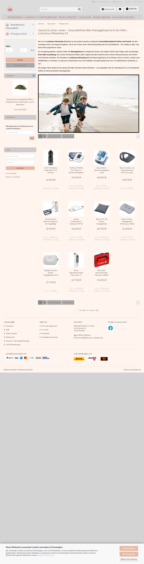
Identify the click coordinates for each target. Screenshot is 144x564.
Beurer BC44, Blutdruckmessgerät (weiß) (102, 170)
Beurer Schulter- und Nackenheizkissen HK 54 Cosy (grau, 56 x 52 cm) (127, 170)
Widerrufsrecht (11, 333)
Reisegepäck (15, 17)
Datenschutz (10, 337)
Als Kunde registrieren (49, 326)
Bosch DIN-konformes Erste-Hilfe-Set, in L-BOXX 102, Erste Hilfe (102, 272)
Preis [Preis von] (8, 46)
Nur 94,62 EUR (20, 109)
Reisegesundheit (16, 33)
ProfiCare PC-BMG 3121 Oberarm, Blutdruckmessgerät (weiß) (76, 170)
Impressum (9, 326)
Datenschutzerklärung (46, 555)
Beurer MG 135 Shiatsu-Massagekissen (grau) (101, 221)
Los (32, 138)
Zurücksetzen (20, 65)
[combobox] (54, 136)
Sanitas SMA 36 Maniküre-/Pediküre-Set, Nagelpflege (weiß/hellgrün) (50, 221)
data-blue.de (136, 370)
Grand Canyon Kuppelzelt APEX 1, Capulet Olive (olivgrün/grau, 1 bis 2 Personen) (20, 102)
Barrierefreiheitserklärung (101, 2)
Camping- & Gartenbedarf (41, 17)
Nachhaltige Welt (123, 17)
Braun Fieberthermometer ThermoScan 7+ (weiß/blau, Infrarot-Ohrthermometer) (76, 272)
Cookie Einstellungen (13, 345)
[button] (117, 1)
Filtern (20, 60)
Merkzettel (138, 2)
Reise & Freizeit (68, 17)
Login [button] (128, 2)
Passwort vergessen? (13, 177)
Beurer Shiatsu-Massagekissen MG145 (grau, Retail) (127, 221)
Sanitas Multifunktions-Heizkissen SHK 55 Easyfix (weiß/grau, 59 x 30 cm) (76, 221)
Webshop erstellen (10, 370)
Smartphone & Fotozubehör (15, 26)
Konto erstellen (11, 173)
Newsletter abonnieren (49, 337)
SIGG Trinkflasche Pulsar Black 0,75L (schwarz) (50, 170)
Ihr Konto (44, 330)
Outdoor (85, 17)
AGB (7, 330)
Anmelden (20, 168)
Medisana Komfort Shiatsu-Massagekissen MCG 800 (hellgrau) (50, 272)
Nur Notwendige (129, 554)
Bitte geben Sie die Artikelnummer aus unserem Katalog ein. (19, 127)
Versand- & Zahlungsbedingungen (18, 341)
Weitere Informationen (129, 559)
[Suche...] (79, 9)
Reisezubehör (101, 17)
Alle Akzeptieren (129, 548)
